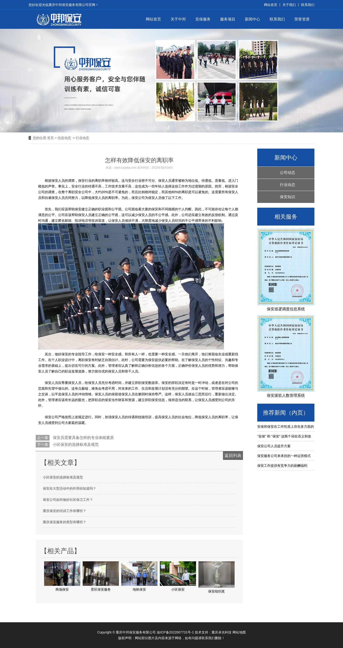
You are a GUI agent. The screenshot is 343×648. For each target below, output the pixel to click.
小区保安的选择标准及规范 (75, 444)
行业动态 (287, 185)
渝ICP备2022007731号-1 (175, 632)
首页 (50, 138)
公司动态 (287, 173)
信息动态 (64, 138)
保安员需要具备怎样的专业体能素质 (83, 438)
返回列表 (233, 455)
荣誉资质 (302, 19)
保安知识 (287, 197)
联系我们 (307, 5)
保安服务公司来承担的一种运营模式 (284, 456)
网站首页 (153, 19)
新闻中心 (252, 19)
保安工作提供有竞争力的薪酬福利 (282, 465)
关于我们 (289, 5)
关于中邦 (178, 19)
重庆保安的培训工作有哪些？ (64, 511)
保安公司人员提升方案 (274, 446)
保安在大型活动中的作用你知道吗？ (69, 488)
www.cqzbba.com (125, 167)
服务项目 (227, 19)
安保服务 (203, 19)
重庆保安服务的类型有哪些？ (64, 522)
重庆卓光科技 (222, 632)
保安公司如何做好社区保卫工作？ (68, 500)
